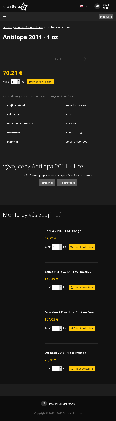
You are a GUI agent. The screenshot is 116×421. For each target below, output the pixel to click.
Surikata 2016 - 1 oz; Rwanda (65, 352)
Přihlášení (106, 16)
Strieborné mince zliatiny (28, 27)
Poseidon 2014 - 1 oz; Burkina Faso (69, 312)
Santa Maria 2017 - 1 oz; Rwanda (68, 271)
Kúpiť (6, 81)
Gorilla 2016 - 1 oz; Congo (63, 231)
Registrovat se (67, 182)
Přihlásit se (47, 182)
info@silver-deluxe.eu (58, 404)
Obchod (7, 27)
